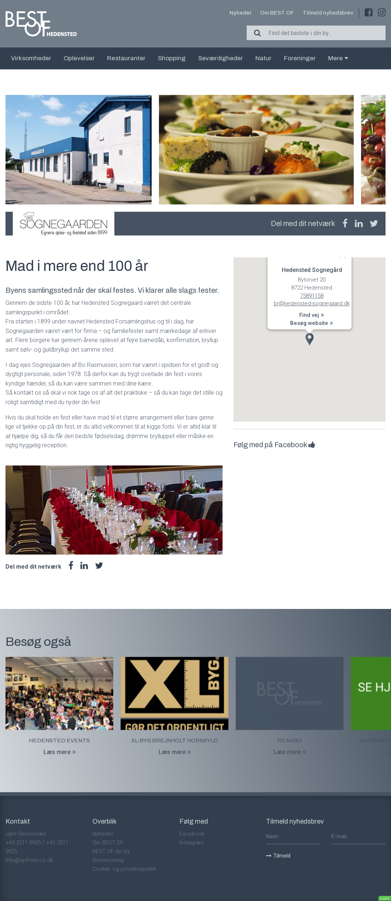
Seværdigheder (220, 58)
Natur (263, 58)
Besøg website (311, 323)
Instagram (191, 842)
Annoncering (108, 860)
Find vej (311, 315)
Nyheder (240, 13)
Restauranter (126, 58)
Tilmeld (278, 856)
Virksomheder (31, 58)
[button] (309, 339)
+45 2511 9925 (23, 842)
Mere (338, 58)
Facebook (191, 834)
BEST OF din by (111, 851)
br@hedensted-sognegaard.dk (312, 303)
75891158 (311, 295)
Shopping (172, 58)
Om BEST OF (277, 13)
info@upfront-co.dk (29, 860)
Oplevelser (79, 58)
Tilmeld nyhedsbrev (328, 13)
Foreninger (300, 58)
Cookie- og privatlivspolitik (124, 869)
